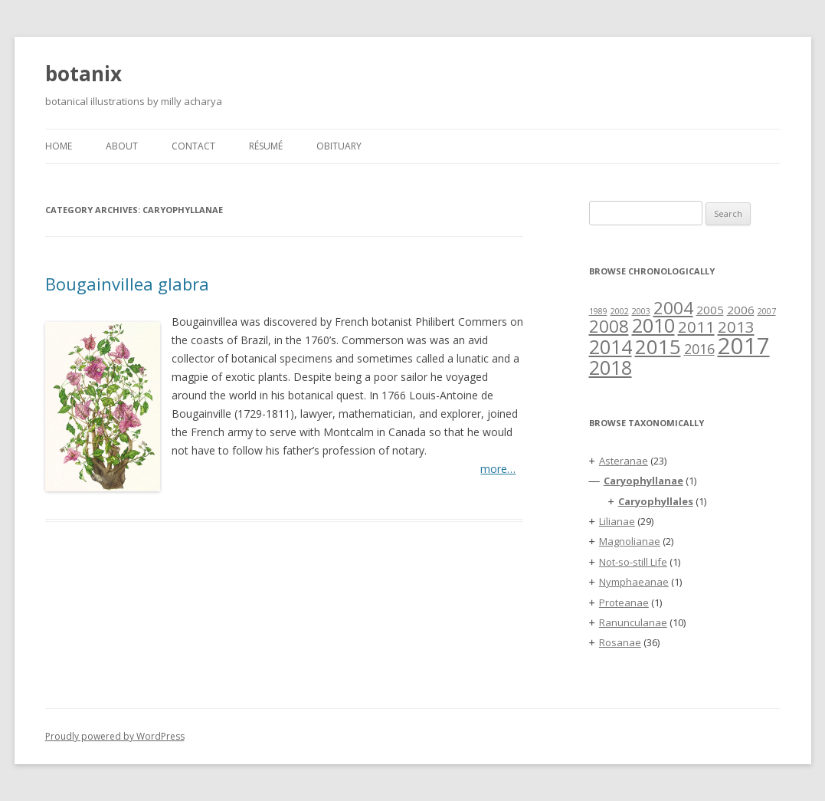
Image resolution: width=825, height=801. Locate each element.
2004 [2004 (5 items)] (673, 307)
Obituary (339, 146)
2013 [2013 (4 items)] (736, 326)
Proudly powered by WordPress (115, 736)
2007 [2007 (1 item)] (767, 311)
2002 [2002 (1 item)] (620, 311)
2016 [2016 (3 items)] (699, 349)
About (122, 146)
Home (58, 146)
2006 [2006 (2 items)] (741, 309)
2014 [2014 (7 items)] (610, 346)
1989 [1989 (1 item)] (598, 311)
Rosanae (620, 642)
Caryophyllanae (643, 480)
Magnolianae (629, 541)
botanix (83, 73)
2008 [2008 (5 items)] (609, 325)
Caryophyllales (655, 501)
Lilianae (617, 521)
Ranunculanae (633, 622)
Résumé (266, 146)
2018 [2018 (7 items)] (610, 367)
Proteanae (624, 602)
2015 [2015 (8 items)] (658, 346)
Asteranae (623, 461)
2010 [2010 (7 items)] (653, 325)
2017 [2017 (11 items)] (744, 345)
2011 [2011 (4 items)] (696, 326)
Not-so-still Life (633, 562)
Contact (193, 146)
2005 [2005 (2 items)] (710, 309)
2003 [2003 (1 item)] (641, 311)
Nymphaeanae (634, 582)
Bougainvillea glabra (127, 283)
